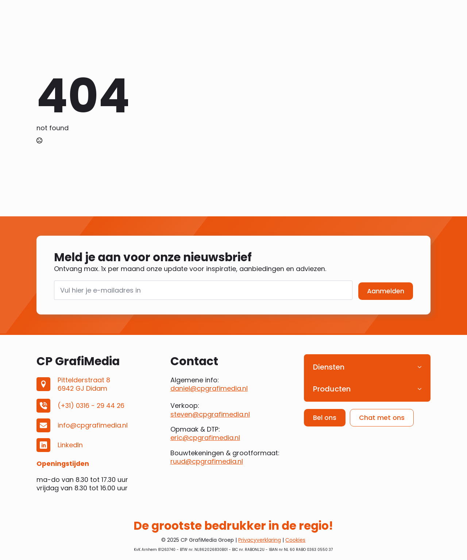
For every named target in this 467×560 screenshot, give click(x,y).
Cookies (295, 540)
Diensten (328, 367)
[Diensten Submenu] (422, 367)
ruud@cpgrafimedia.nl (206, 461)
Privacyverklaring (259, 540)
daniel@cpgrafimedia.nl (209, 388)
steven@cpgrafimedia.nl (210, 414)
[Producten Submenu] (422, 389)
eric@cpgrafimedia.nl (205, 437)
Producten (332, 389)
